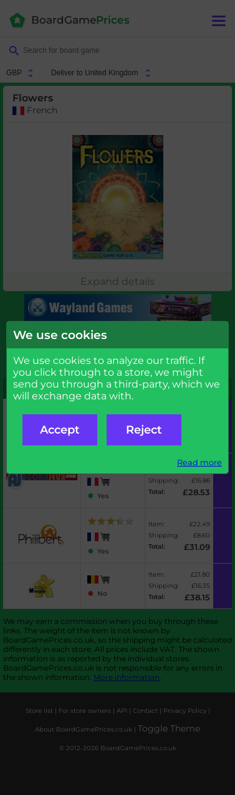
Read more (199, 462)
